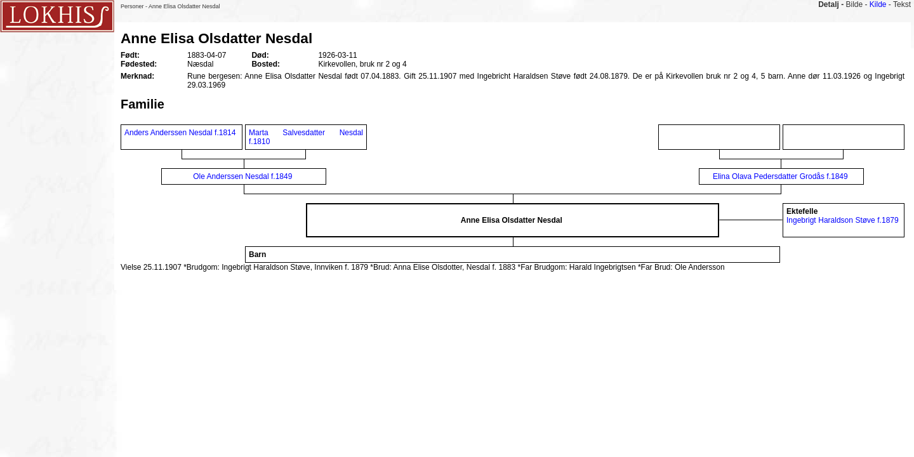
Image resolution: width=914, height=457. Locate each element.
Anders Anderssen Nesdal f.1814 (179, 132)
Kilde (878, 4)
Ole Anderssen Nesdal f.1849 (242, 176)
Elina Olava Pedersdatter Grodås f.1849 (780, 176)
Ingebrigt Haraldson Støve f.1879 (842, 220)
